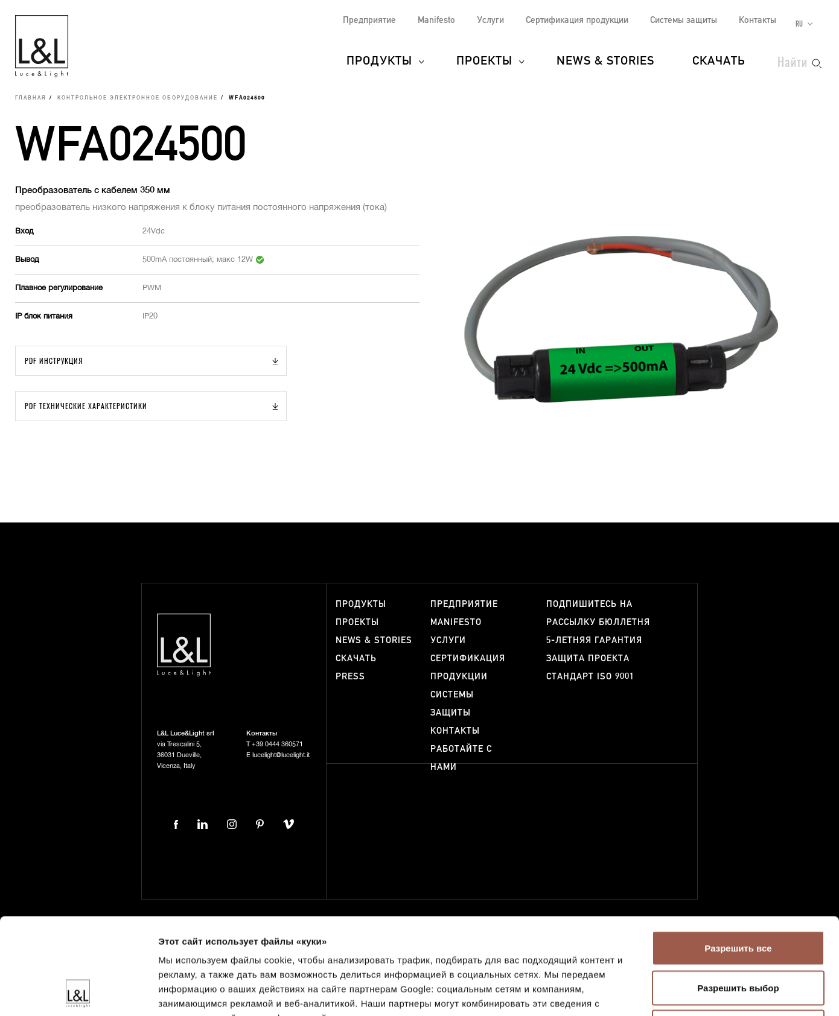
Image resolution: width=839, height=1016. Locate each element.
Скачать (718, 62)
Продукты (379, 62)
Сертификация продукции (577, 20)
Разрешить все (737, 857)
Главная (30, 98)
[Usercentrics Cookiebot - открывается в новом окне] (78, 992)
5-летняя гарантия (594, 640)
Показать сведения (735, 992)
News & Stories (605, 62)
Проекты (484, 62)
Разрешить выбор (738, 897)
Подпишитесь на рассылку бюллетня (598, 613)
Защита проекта (588, 658)
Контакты (757, 20)
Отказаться (738, 937)
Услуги (490, 20)
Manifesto (436, 20)
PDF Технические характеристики (86, 406)
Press (350, 676)
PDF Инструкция (54, 360)
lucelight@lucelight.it (281, 755)
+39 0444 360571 (277, 744)
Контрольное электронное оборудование (137, 98)
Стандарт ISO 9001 (590, 676)
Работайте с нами (461, 758)
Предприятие (369, 20)
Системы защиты (683, 20)
